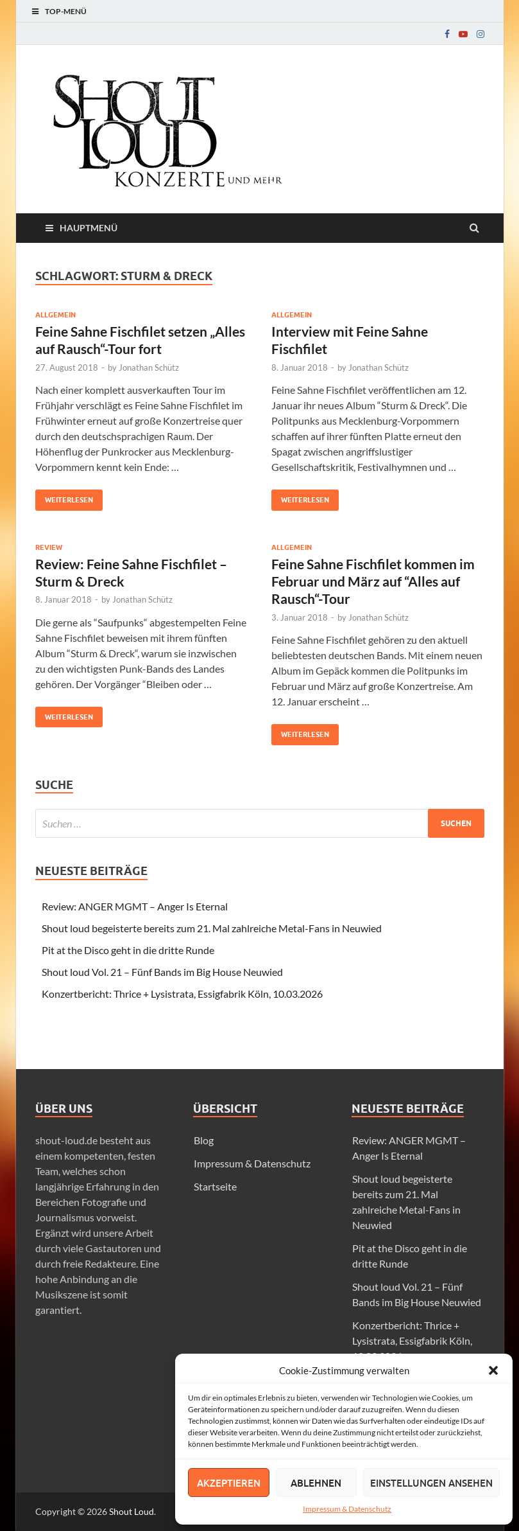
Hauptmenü (88, 227)
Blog (204, 1140)
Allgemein (55, 314)
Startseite (215, 1186)
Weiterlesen (64, 497)
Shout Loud (131, 1511)
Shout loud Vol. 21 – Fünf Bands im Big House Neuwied (162, 972)
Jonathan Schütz (149, 367)
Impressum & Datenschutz (347, 1509)
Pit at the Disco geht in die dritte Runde (128, 950)
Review (48, 547)
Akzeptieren (228, 1483)
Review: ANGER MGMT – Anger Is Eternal (135, 906)
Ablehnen (316, 1483)
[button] (493, 1370)
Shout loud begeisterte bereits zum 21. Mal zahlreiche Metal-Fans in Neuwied (212, 928)
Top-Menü (66, 11)
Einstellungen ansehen (431, 1483)
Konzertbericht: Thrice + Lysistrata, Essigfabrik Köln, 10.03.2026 (182, 993)
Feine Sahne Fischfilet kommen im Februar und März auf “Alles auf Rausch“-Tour (373, 581)
